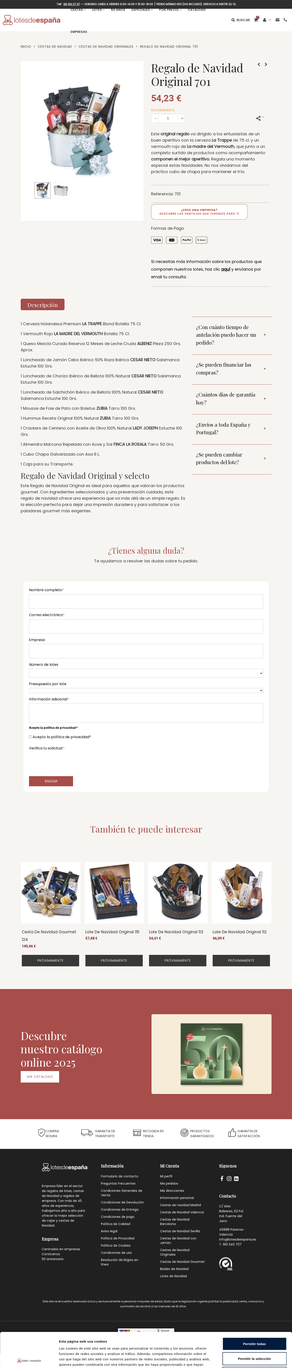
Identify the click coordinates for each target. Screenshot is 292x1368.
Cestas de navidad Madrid (180, 1205)
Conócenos (51, 1254)
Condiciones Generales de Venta (121, 1192)
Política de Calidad (115, 1224)
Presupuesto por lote (47, 683)
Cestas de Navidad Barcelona (174, 1221)
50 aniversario (53, 1259)
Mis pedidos (169, 1183)
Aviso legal (109, 1231)
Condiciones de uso (116, 1252)
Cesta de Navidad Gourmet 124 (49, 935)
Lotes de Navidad (173, 1276)
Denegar (254, 1338)
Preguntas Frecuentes (118, 1183)
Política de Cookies (116, 1245)
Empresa (37, 639)
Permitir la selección (254, 1324)
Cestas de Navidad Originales (174, 1252)
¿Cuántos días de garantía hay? (225, 398)
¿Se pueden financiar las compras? (223, 368)
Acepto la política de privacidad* (62, 737)
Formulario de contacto (119, 1176)
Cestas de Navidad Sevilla (180, 1231)
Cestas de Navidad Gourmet (182, 1261)
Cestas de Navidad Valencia (182, 1212)
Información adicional (49, 699)
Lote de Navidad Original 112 (240, 932)
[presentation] (63, 761)
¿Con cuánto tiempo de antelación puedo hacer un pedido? (226, 334)
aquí (225, 269)
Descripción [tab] (42, 304)
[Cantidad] (168, 118)
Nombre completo (46, 590)
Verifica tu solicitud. (47, 748)
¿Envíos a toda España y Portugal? (223, 428)
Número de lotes (43, 664)
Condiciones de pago (117, 1216)
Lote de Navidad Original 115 (112, 932)
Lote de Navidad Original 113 (176, 932)
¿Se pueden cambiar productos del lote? (219, 458)
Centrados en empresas (61, 1249)
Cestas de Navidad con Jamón (178, 1240)
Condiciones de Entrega (119, 1209)
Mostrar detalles (243, 1359)
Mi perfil (166, 1176)
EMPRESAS (79, 32)
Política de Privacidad (117, 1238)
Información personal (177, 1198)
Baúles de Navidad (174, 1269)
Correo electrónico (47, 614)
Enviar (51, 781)
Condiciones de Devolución (122, 1202)
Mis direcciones (172, 1190)
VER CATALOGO (40, 1076)
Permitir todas (254, 1309)
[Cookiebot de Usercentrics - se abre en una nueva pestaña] (29, 1359)
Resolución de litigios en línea (119, 1262)
